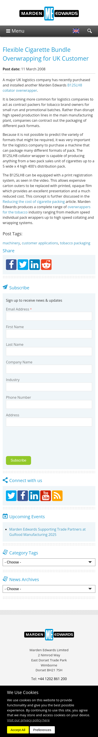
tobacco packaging (75, 243)
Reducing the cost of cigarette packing (34, 201)
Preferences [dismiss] (42, 730)
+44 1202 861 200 (52, 678)
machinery (11, 243)
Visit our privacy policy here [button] (28, 720)
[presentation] (36, 444)
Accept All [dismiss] (18, 730)
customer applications (40, 243)
